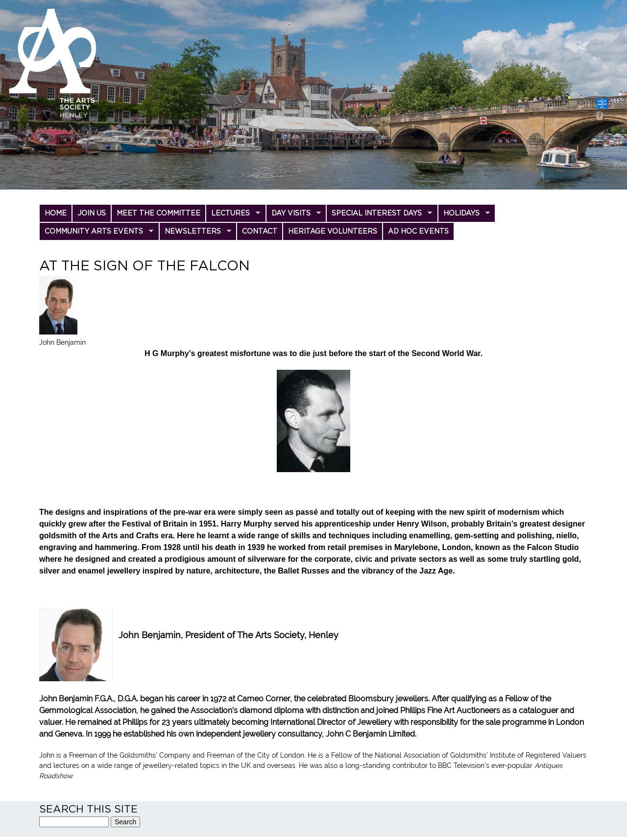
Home (56, 213)
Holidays (464, 215)
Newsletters (195, 233)
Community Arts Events (96, 233)
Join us (91, 213)
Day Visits (293, 215)
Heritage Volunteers (332, 231)
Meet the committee (158, 213)
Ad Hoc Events (418, 231)
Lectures (233, 215)
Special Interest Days (379, 215)
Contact (259, 231)
